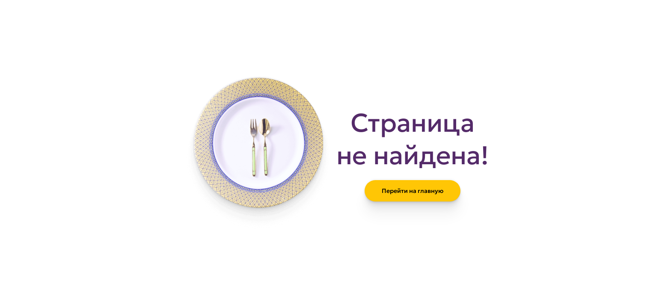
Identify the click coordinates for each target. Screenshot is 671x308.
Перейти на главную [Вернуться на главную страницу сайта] (412, 191)
